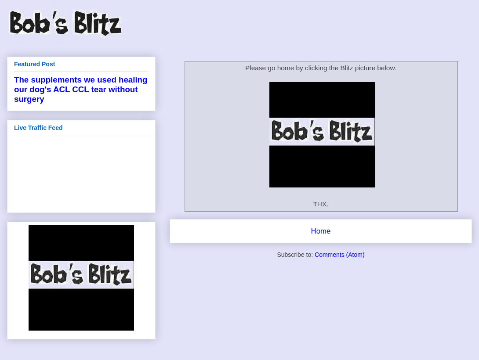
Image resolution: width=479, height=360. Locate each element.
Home (321, 231)
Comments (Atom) (340, 254)
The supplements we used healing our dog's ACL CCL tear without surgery (80, 89)
